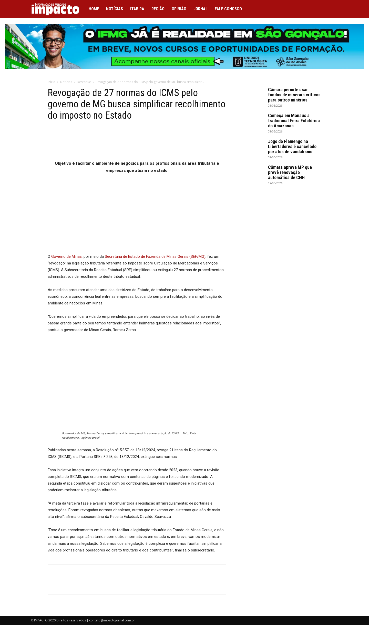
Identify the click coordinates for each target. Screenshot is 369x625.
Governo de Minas (66, 256)
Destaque (84, 82)
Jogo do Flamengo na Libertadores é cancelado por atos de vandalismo (292, 146)
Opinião (179, 8)
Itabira (137, 8)
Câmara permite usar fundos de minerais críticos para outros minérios (294, 95)
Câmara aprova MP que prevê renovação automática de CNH (290, 172)
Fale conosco (228, 8)
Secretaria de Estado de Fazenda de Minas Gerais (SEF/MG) (155, 256)
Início (51, 82)
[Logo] (58, 9)
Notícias (114, 8)
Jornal (200, 8)
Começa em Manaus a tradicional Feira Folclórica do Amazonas (294, 120)
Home (94, 8)
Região (158, 8)
